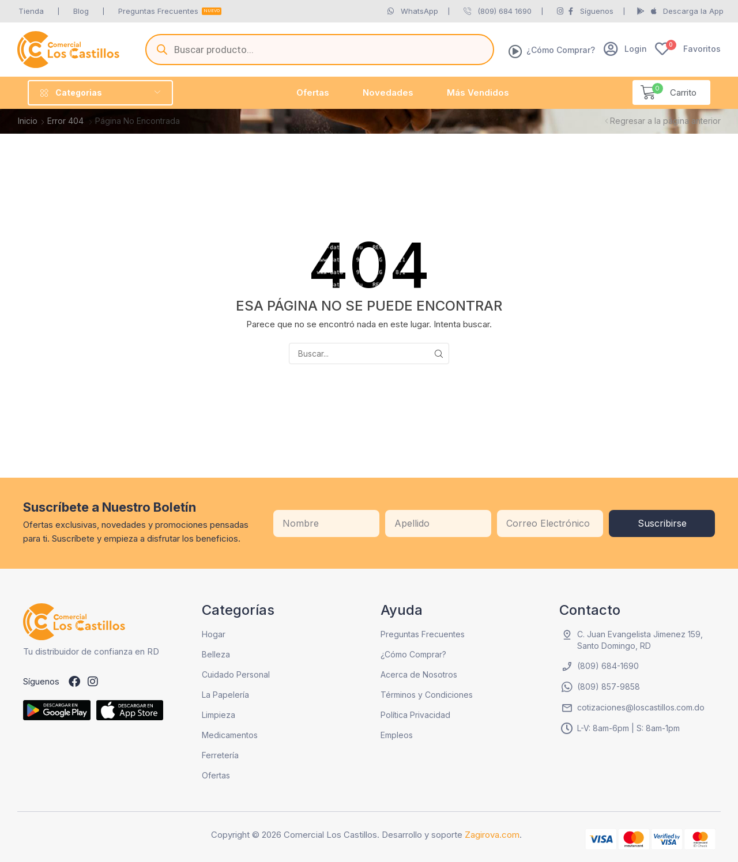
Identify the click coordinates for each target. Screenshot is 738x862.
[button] (625, 48)
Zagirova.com (492, 834)
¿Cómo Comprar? (560, 50)
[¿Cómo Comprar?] (515, 51)
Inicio (27, 121)
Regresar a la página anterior (665, 121)
